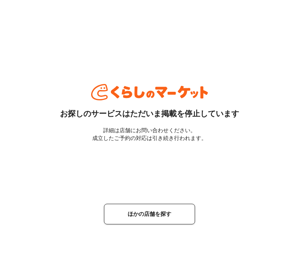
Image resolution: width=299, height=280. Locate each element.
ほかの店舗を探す (149, 214)
